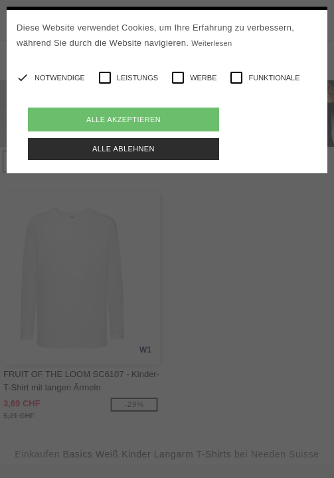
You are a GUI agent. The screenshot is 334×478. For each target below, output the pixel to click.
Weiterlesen (211, 43)
